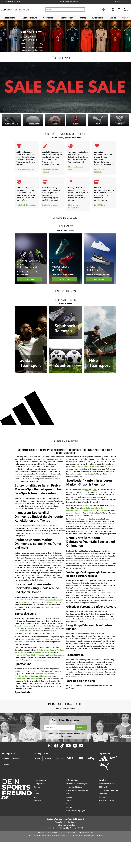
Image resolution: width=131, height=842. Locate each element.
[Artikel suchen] (82, 9)
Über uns (37, 787)
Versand (69, 800)
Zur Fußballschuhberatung (26, 205)
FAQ (67, 794)
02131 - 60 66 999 (53, 828)
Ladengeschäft (39, 784)
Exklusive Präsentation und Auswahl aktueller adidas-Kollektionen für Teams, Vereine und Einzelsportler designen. (26, 159)
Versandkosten (58, 835)
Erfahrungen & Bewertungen (76, 784)
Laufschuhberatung (106, 804)
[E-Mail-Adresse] (59, 727)
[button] (113, 9)
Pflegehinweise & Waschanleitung (78, 790)
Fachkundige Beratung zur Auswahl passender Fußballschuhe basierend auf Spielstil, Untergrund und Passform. (25, 195)
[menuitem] (9, 17)
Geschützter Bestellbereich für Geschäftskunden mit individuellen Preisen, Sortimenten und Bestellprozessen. (104, 195)
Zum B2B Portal (100, 205)
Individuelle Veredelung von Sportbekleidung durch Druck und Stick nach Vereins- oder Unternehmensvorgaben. (52, 159)
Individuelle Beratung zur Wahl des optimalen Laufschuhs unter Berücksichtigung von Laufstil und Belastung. (51, 195)
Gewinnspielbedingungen (75, 811)
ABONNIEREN (81, 727)
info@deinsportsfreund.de (65, 825)
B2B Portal (103, 787)
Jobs (35, 790)
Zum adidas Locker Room (25, 169)
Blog (35, 797)
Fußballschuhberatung (107, 800)
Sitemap (69, 804)
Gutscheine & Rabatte (74, 787)
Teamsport (103, 794)
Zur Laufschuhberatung (50, 205)
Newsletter (38, 800)
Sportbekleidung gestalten (108, 790)
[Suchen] (62, 9)
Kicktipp (69, 807)
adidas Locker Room (106, 784)
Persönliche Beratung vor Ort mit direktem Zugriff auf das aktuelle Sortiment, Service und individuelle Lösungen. (78, 195)
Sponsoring (103, 797)
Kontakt (36, 794)
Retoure (69, 797)
